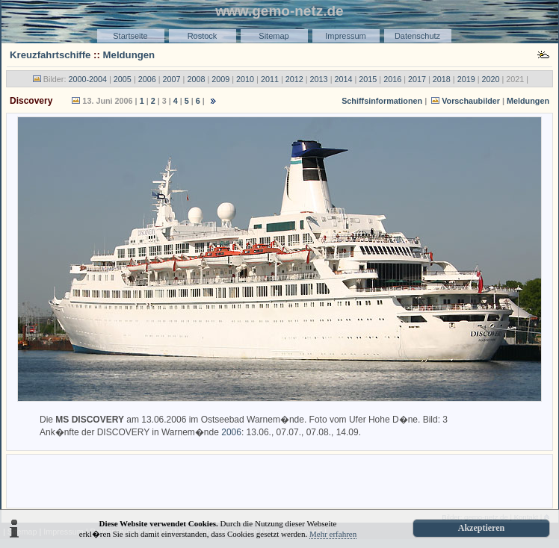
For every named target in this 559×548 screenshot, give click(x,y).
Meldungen (129, 54)
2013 (319, 79)
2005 (123, 79)
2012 (294, 79)
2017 (417, 79)
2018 (442, 79)
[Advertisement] (280, 480)
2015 (368, 79)
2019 (466, 79)
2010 (245, 79)
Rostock (202, 35)
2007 (172, 79)
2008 (196, 79)
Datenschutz (417, 35)
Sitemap (273, 35)
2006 (147, 79)
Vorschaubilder (471, 100)
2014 (343, 79)
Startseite (130, 35)
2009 (220, 79)
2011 (270, 79)
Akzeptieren (481, 528)
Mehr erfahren (332, 533)
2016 (392, 79)
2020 (491, 79)
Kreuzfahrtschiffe (50, 54)
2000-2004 (87, 79)
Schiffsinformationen (382, 100)
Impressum (345, 35)
